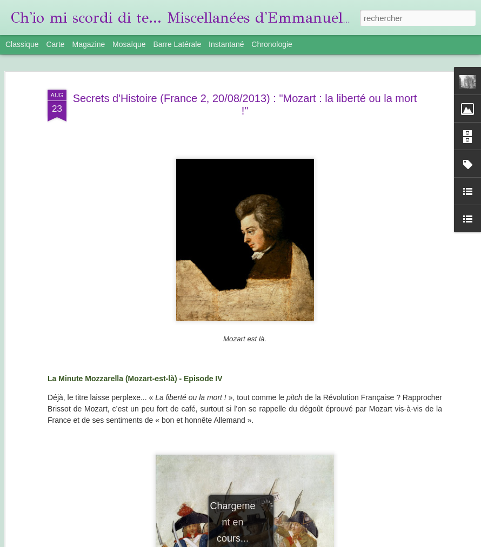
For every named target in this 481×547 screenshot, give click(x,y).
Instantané (226, 44)
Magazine (88, 44)
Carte (55, 44)
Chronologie (271, 44)
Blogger (354, 541)
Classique (21, 44)
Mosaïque (128, 44)
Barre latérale (177, 44)
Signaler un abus (389, 541)
